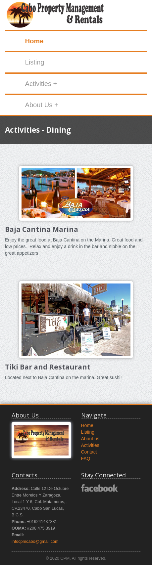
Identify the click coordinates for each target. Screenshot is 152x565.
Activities (90, 445)
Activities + (41, 83)
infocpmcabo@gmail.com (35, 541)
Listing (34, 62)
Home (34, 41)
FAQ (85, 458)
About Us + (41, 105)
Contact (89, 452)
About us (90, 438)
